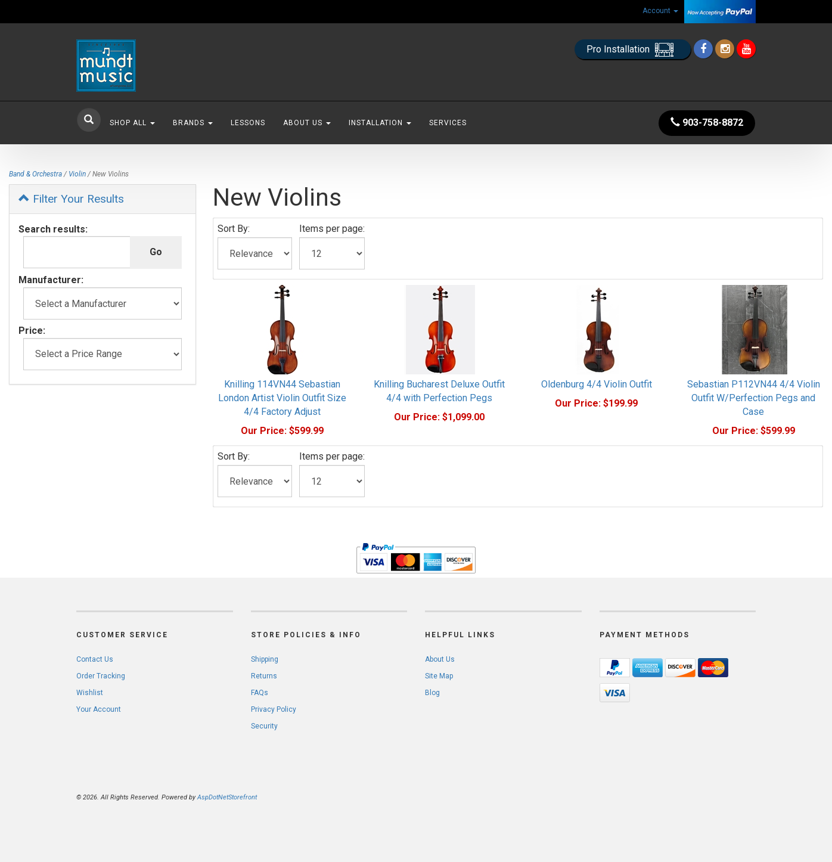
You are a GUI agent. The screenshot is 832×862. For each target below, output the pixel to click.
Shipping (264, 659)
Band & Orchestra (35, 174)
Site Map (439, 676)
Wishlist (89, 693)
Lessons (248, 123)
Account (660, 11)
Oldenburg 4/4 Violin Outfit (596, 384)
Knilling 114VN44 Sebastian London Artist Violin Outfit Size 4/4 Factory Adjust (282, 398)
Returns (264, 676)
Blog (432, 693)
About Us (307, 123)
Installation (380, 123)
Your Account (98, 709)
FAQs (259, 693)
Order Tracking (100, 676)
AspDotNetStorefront (227, 797)
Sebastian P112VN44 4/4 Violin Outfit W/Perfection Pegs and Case (753, 398)
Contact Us (94, 659)
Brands (193, 123)
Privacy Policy (273, 709)
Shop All (132, 123)
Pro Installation (632, 50)
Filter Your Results (71, 199)
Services (448, 123)
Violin (77, 174)
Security (264, 726)
